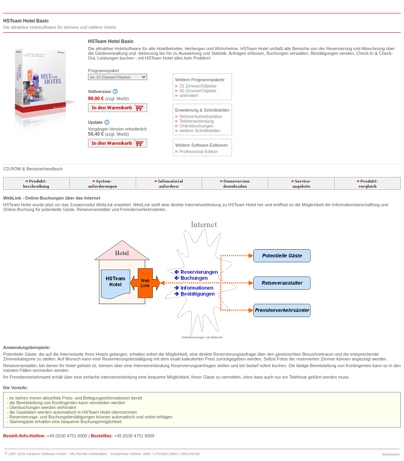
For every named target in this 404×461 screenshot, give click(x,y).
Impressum (391, 454)
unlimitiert (186, 95)
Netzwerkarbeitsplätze (198, 116)
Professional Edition (196, 151)
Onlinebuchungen (194, 125)
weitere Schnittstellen (198, 130)
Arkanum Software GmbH (46, 454)
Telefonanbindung (194, 121)
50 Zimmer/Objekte (196, 90)
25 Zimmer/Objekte (196, 86)
